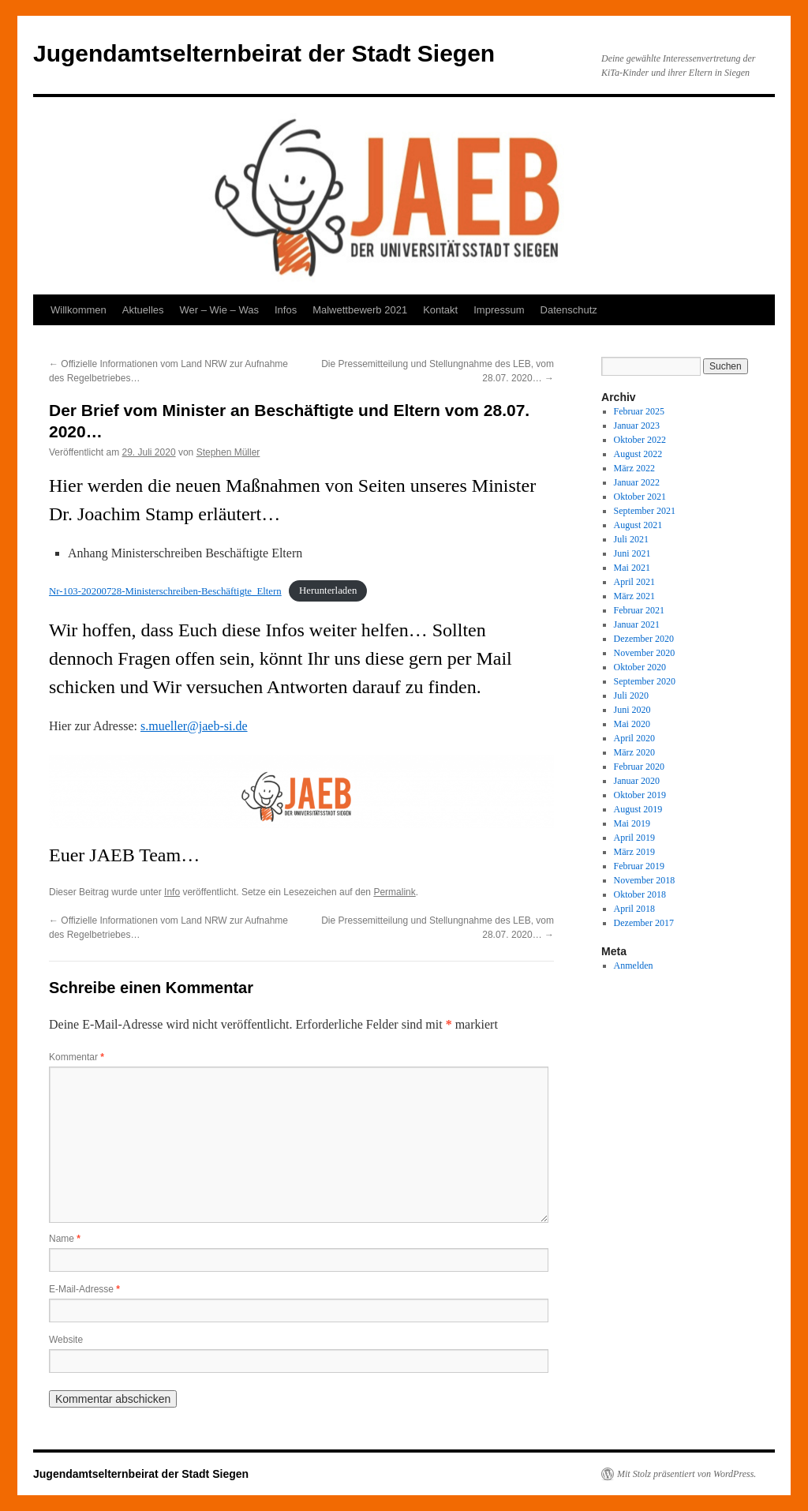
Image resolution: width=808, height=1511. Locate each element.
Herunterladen (328, 591)
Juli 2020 (631, 695)
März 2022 (634, 468)
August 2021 (638, 525)
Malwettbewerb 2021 (359, 310)
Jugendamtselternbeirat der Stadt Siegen (264, 53)
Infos (286, 310)
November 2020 (644, 652)
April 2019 (634, 837)
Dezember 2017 (644, 922)
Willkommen (78, 310)
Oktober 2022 (640, 439)
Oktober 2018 (640, 894)
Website (66, 1339)
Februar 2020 (639, 766)
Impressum (498, 310)
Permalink (394, 892)
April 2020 (634, 738)
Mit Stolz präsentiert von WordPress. (686, 1473)
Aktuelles (143, 310)
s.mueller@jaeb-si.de (194, 726)
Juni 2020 (632, 709)
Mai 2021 (632, 567)
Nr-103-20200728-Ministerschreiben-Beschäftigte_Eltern (165, 591)
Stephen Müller (228, 452)
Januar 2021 (637, 624)
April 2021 (634, 581)
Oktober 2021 (640, 496)
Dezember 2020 (644, 638)
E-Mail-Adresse (84, 1289)
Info (172, 892)
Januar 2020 (637, 780)
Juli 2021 (631, 539)
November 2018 (644, 880)
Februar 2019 (639, 866)
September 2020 (644, 681)
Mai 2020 (632, 723)
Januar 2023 (637, 425)
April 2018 (634, 908)
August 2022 (638, 453)
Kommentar (76, 1057)
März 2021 (634, 596)
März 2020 (634, 752)
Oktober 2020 (640, 667)
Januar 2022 (637, 482)
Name (64, 1238)
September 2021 (644, 510)
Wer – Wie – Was (219, 310)
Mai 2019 (632, 823)
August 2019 (638, 809)
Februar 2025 (639, 411)
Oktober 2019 (640, 794)
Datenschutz (569, 310)
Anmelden (633, 965)
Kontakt (440, 310)
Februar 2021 (639, 610)
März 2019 (634, 851)
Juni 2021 (632, 553)
